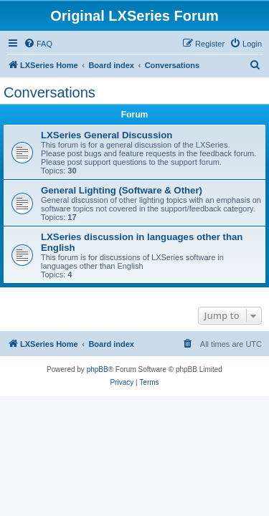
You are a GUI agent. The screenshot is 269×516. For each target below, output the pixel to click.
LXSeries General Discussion (106, 135)
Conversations (49, 92)
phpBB (97, 369)
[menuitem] (38, 43)
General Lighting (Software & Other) (121, 190)
